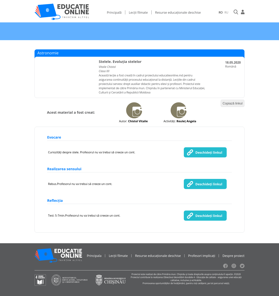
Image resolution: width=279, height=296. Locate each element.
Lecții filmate (138, 12)
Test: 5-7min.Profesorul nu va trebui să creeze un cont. (84, 215)
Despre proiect (233, 256)
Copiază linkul (233, 103)
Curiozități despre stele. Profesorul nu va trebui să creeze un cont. (91, 152)
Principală (114, 12)
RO (221, 12)
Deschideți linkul (208, 152)
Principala (94, 256)
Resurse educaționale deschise (178, 12)
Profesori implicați (201, 256)
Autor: (123, 121)
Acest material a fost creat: (71, 112)
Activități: (170, 121)
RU (226, 12)
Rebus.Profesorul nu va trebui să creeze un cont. (80, 184)
